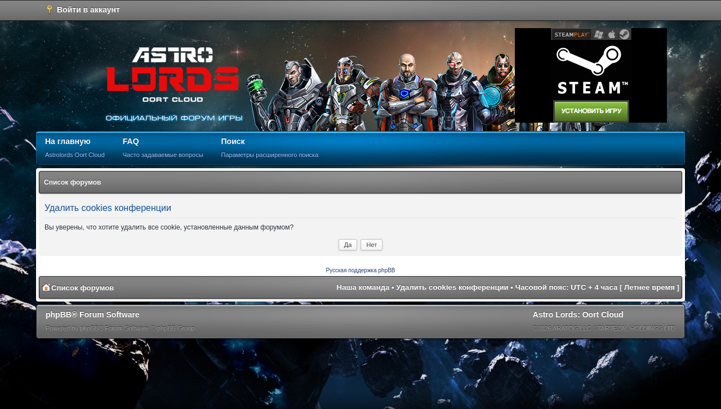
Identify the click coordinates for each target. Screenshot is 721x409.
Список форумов (72, 182)
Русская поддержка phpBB (360, 270)
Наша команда (363, 287)
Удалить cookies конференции (452, 287)
